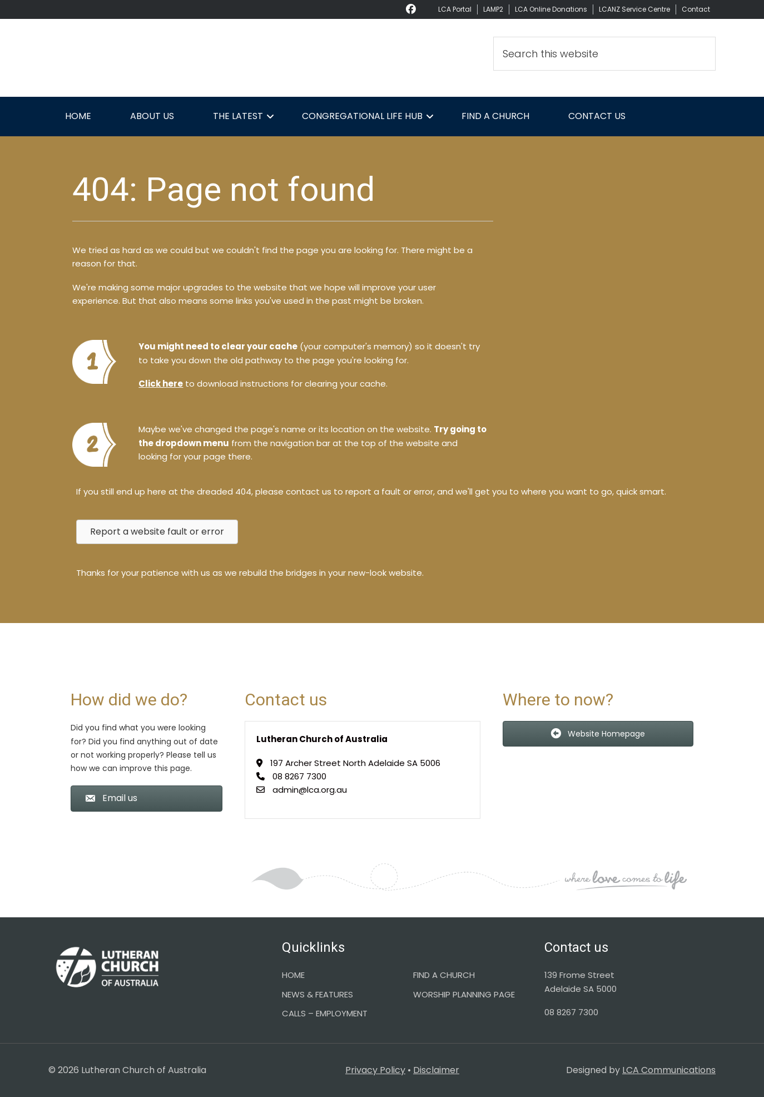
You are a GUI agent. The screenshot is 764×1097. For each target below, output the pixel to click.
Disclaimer (436, 1070)
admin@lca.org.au (309, 789)
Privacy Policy (375, 1070)
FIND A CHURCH (444, 975)
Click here (160, 383)
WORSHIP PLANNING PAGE (464, 994)
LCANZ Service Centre (634, 9)
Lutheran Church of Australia (148, 58)
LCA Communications (669, 1070)
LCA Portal (455, 9)
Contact (696, 9)
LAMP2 (493, 9)
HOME (293, 975)
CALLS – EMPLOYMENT (325, 1013)
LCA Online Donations (551, 9)
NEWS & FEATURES (317, 994)
